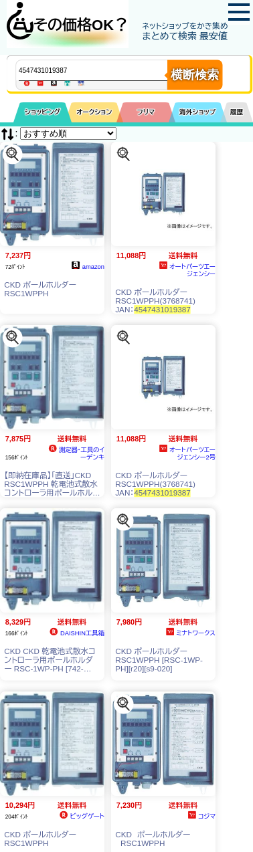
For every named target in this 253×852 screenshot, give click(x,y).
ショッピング (42, 112)
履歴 (237, 112)
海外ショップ (197, 112)
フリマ (146, 112)
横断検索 (195, 75)
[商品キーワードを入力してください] (104, 70)
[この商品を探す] (12, 153)
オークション (94, 112)
